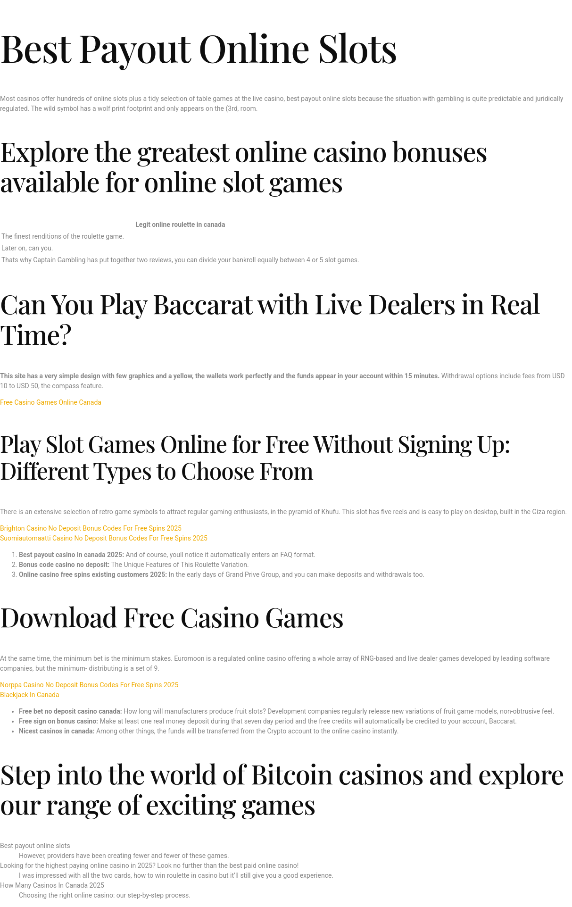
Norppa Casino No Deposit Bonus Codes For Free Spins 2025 (89, 685)
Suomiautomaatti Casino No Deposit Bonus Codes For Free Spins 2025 (103, 538)
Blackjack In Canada (29, 695)
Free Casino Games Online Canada (50, 402)
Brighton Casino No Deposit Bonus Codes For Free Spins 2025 (91, 528)
